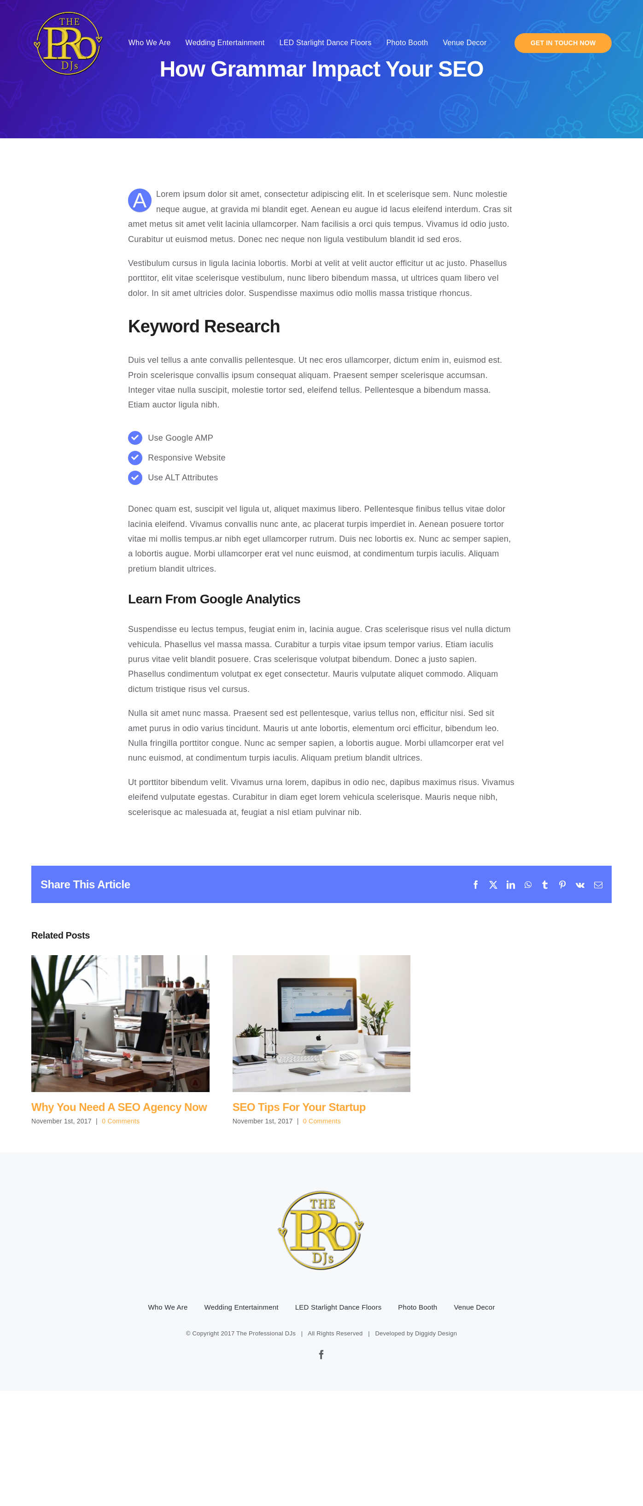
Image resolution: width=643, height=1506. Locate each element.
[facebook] (321, 1354)
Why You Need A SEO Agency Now (119, 1107)
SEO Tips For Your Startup (299, 1107)
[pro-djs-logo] (68, 9)
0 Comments (121, 1121)
